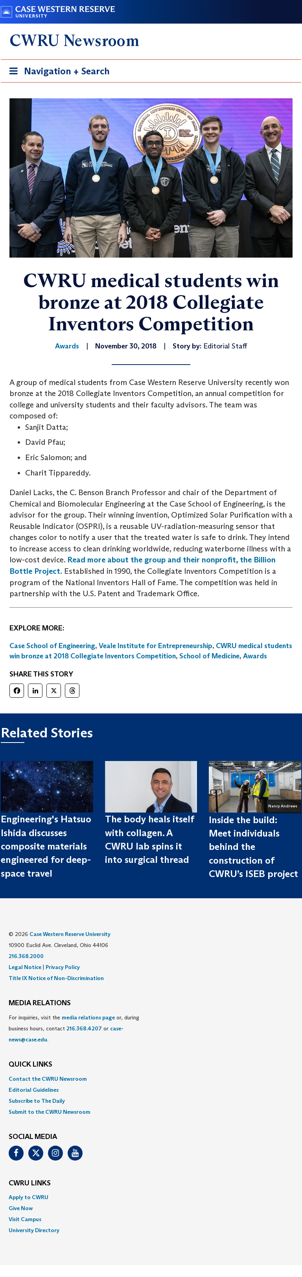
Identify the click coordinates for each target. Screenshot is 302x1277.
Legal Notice (25, 967)
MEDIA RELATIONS (40, 1003)
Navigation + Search (57, 72)
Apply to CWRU (28, 1197)
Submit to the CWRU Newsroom (49, 1111)
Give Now (21, 1208)
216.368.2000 (26, 956)
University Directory (34, 1230)
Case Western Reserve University (69, 934)
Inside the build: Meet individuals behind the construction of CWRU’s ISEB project (253, 846)
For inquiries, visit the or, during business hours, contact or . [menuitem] (74, 1028)
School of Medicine (209, 656)
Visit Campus (25, 1219)
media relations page (88, 1017)
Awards (255, 656)
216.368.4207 (84, 1028)
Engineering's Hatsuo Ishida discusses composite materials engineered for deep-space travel (46, 846)
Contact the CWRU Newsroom (48, 1078)
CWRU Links (30, 1183)
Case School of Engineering (52, 645)
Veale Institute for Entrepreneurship (155, 645)
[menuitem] (151, 1078)
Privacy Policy (63, 967)
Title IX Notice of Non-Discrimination (56, 978)
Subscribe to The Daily (37, 1100)
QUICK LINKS (30, 1065)
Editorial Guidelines (34, 1089)
